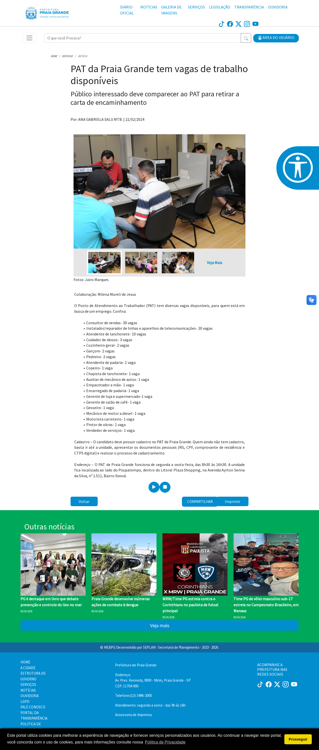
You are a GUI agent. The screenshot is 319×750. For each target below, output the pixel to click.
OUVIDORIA (278, 6)
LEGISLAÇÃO (219, 6)
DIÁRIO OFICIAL (127, 9)
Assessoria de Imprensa (133, 714)
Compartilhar (200, 501)
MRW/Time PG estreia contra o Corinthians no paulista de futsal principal (190, 604)
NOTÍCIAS (148, 6)
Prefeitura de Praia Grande (136, 665)
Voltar (84, 501)
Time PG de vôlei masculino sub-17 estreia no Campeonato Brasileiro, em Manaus (266, 604)
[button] (276, 38)
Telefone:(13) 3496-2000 (133, 695)
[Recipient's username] (142, 38)
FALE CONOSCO (32, 707)
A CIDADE (27, 667)
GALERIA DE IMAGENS (171, 9)
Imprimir (232, 501)
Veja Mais (214, 262)
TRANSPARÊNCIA (249, 6)
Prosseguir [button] (298, 739)
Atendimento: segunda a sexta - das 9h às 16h (150, 705)
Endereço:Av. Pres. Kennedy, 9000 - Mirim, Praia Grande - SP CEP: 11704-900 (153, 680)
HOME (25, 662)
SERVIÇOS (196, 6)
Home (54, 56)
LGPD (24, 701)
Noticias (68, 56)
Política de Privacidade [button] (165, 742)
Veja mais (159, 625)
